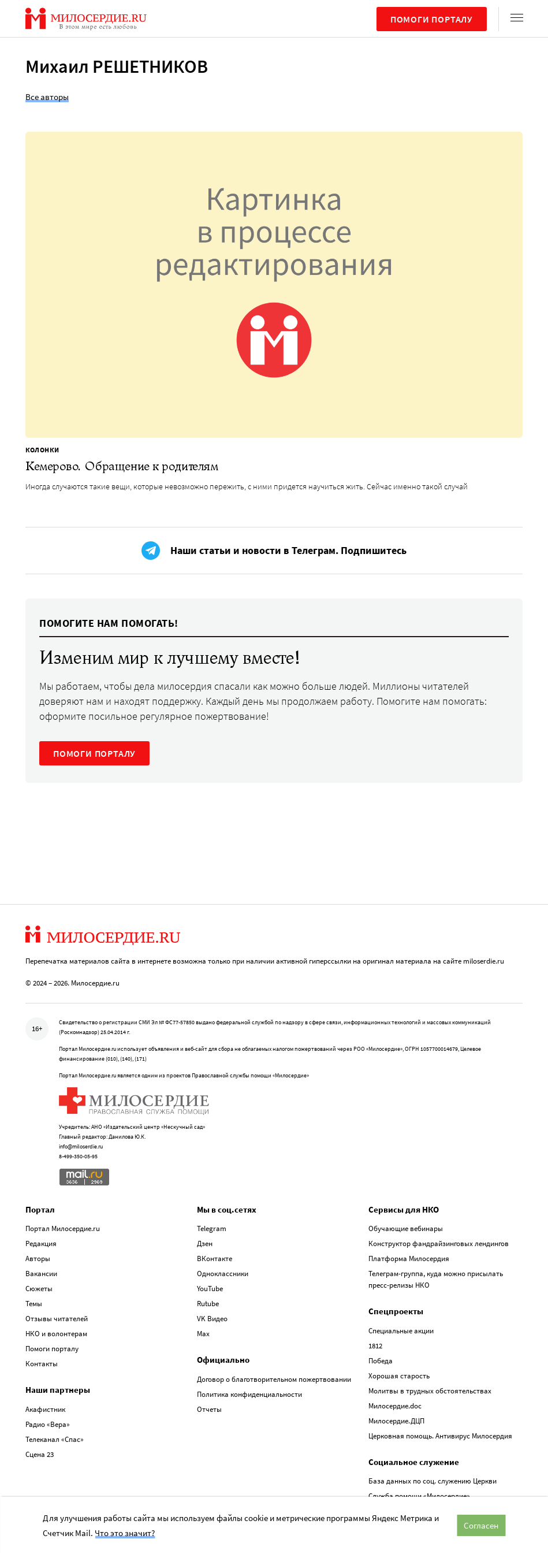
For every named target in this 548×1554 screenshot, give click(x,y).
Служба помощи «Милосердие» (419, 1496)
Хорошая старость (399, 1376)
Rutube (208, 1303)
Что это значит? (125, 1532)
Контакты (41, 1364)
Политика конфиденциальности (249, 1394)
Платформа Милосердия (408, 1258)
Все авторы (47, 96)
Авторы (37, 1258)
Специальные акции (401, 1331)
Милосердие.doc (395, 1406)
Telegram (211, 1228)
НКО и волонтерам (56, 1334)
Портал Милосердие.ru (62, 1228)
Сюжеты (39, 1288)
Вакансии (41, 1273)
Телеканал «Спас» (54, 1439)
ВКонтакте (214, 1258)
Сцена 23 (39, 1454)
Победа (380, 1361)
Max (203, 1334)
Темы (33, 1303)
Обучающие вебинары (405, 1228)
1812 (375, 1346)
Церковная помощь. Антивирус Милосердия (440, 1436)
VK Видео (212, 1318)
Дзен (205, 1243)
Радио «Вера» (47, 1424)
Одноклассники (222, 1273)
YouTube (210, 1288)
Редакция (41, 1243)
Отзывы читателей (56, 1318)
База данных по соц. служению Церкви (432, 1481)
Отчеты (209, 1409)
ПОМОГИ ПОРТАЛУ (94, 753)
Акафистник (45, 1409)
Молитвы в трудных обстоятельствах (429, 1391)
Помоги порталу (431, 19)
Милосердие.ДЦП (396, 1421)
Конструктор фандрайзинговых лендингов (438, 1243)
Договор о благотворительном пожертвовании (274, 1379)
